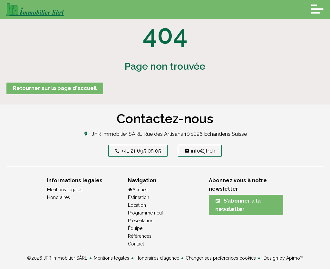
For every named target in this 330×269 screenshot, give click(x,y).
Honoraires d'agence (157, 258)
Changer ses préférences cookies (221, 258)
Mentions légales (111, 258)
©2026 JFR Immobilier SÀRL (57, 258)
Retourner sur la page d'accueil (55, 88)
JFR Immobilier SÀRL (117, 134)
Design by (282, 258)
